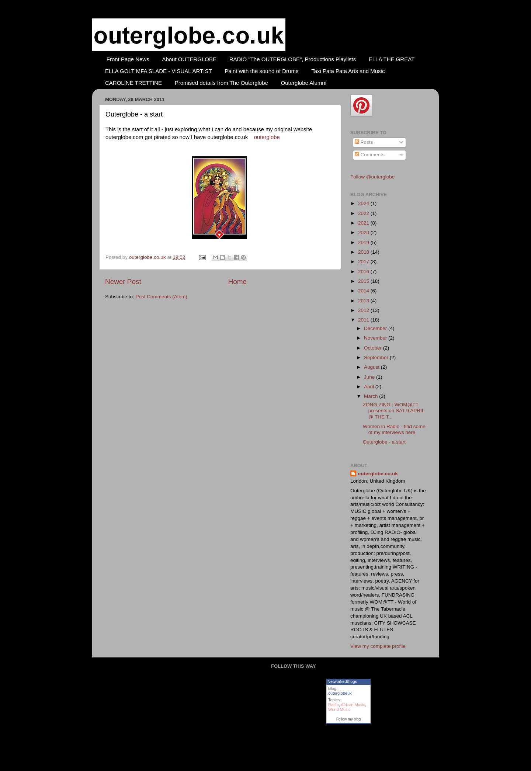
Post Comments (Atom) (161, 296)
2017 (364, 261)
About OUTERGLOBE (189, 59)
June (370, 377)
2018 (364, 252)
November (376, 338)
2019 (364, 242)
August (372, 367)
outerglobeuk (340, 693)
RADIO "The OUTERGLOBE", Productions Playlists (292, 59)
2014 (364, 291)
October (373, 348)
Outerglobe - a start (384, 442)
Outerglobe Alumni (303, 83)
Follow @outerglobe (372, 177)
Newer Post (123, 281)
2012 (364, 310)
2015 (364, 281)
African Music (353, 704)
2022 (364, 213)
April (369, 386)
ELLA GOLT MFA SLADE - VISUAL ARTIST (158, 71)
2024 (364, 203)
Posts (364, 142)
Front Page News (128, 59)
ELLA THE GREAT (392, 59)
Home (237, 281)
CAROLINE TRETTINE (133, 83)
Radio (333, 704)
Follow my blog (348, 719)
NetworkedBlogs (342, 681)
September (377, 357)
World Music (339, 709)
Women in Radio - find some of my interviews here (394, 429)
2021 (364, 223)
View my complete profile (378, 646)
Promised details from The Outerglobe (221, 83)
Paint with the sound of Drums (261, 71)
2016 (364, 271)
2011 (364, 320)
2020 (364, 232)
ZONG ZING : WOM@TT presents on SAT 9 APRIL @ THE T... (393, 410)
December (376, 328)
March (371, 396)
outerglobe (267, 137)
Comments (370, 154)
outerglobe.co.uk (148, 257)
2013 (364, 300)
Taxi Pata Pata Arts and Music (348, 71)
